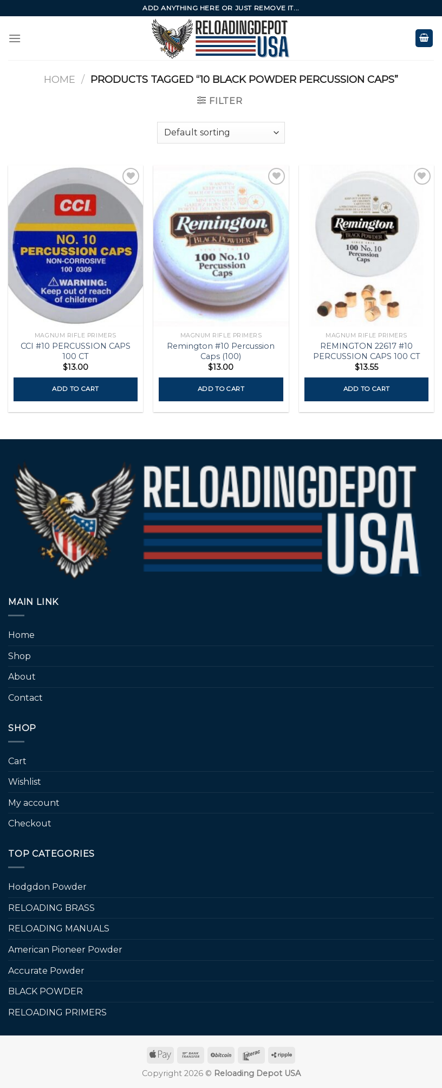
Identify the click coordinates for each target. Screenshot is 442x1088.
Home (59, 79)
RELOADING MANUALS (58, 928)
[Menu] (14, 38)
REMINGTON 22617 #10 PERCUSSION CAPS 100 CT (366, 351)
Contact (25, 698)
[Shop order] (220, 133)
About (22, 677)
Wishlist (24, 782)
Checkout (29, 823)
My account (34, 803)
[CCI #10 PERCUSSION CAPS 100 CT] (75, 246)
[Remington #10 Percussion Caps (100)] (220, 246)
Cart (17, 761)
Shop (19, 656)
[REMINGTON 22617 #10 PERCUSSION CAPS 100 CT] (366, 246)
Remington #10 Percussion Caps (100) (221, 351)
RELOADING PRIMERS (57, 1012)
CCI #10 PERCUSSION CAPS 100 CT (76, 351)
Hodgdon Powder (47, 887)
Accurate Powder (46, 971)
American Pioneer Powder (65, 949)
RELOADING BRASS (51, 908)
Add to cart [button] (75, 389)
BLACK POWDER (45, 991)
